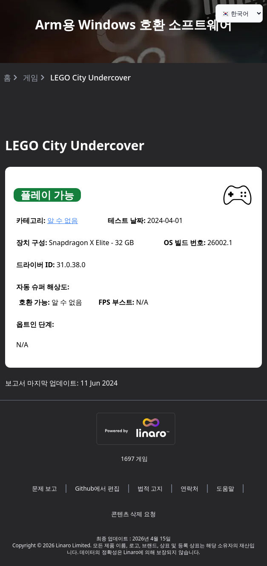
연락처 (189, 488)
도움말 (225, 488)
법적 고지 (150, 488)
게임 (30, 77)
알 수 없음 (62, 220)
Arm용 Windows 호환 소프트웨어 (133, 24)
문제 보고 (44, 488)
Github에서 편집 (97, 488)
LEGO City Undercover (90, 77)
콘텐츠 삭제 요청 (133, 514)
